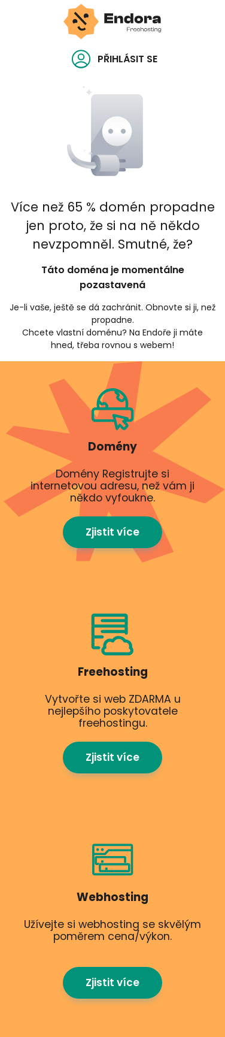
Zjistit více (112, 532)
